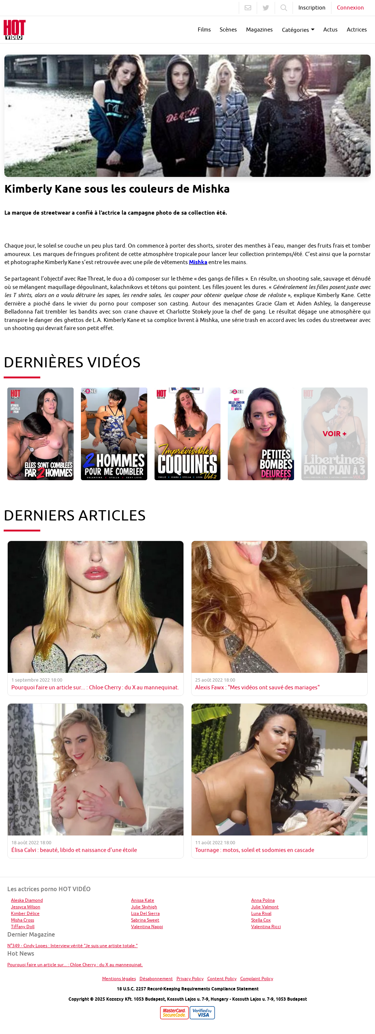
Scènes (228, 29)
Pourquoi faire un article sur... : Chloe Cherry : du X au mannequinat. (75, 964)
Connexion (350, 7)
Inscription (312, 7)
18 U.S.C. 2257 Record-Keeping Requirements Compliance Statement (188, 989)
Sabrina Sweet (145, 920)
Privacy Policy (190, 978)
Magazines (259, 29)
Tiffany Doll (22, 926)
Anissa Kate (142, 900)
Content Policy (222, 978)
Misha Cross (22, 920)
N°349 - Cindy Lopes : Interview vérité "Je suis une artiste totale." (72, 945)
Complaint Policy (256, 978)
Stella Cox (261, 920)
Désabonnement (156, 978)
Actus (330, 29)
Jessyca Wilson (25, 906)
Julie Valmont (265, 906)
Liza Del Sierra (145, 913)
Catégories (295, 29)
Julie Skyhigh (144, 906)
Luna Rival (261, 913)
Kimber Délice (25, 913)
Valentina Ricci (266, 926)
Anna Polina (263, 900)
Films (204, 29)
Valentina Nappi (147, 926)
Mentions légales (119, 978)
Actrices (357, 29)
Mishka (198, 262)
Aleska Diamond (27, 900)
